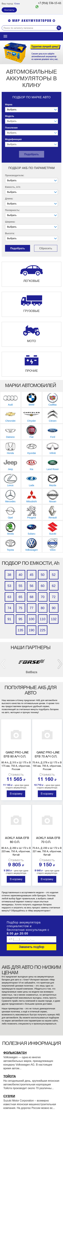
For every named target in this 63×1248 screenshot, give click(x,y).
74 (9, 608)
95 (20, 619)
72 (53, 597)
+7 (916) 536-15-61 (49, 3)
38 (9, 575)
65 (20, 597)
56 (31, 586)
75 (20, 608)
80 (42, 608)
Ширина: (10, 221)
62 (53, 586)
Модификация (13, 139)
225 (42, 630)
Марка (8, 104)
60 (42, 586)
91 (9, 619)
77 (31, 608)
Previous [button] (3, 664)
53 (9, 586)
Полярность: (12, 210)
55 (20, 586)
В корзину (16, 794)
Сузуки (9, 1096)
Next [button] (60, 664)
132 (53, 619)
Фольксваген (15, 1052)
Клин (17, 3)
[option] (31, 52)
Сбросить (45, 248)
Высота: (10, 233)
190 (31, 630)
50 (42, 575)
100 (31, 619)
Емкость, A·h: (13, 187)
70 (42, 597)
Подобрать (31, 154)
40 (20, 575)
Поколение (11, 127)
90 (53, 608)
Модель (9, 116)
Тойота (9, 1076)
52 (53, 575)
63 (9, 597)
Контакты (9, 9)
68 (31, 597)
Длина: (9, 198)
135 (20, 630)
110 (42, 619)
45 (31, 575)
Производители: (14, 175)
